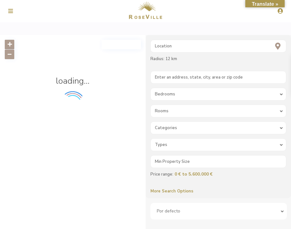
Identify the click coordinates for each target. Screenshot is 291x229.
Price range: (161, 174)
